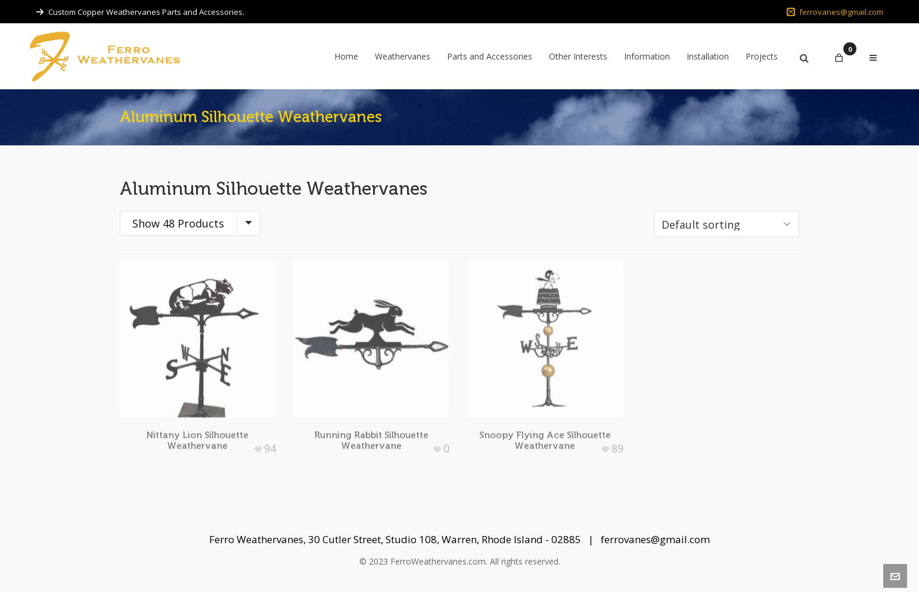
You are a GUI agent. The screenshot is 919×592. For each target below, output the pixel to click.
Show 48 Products (178, 223)
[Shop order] (726, 224)
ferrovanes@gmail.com (835, 12)
